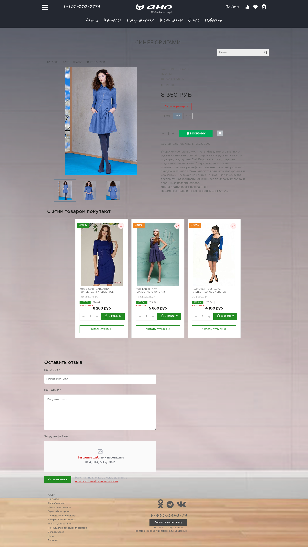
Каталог (112, 20)
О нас (193, 20)
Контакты (171, 20)
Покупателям (140, 20)
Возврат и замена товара (61, 520)
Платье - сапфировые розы (97, 292)
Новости (213, 20)
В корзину (195, 133)
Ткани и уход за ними (60, 524)
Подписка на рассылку (168, 522)
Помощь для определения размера (67, 528)
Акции (92, 20)
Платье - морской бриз (150, 292)
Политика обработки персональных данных (160, 531)
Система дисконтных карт (62, 516)
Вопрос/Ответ (56, 532)
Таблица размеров (176, 106)
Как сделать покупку (59, 507)
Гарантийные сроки (59, 511)
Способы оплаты (57, 503)
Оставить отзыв (58, 480)
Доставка (53, 540)
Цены (51, 536)
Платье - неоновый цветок (209, 292)
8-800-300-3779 (81, 6)
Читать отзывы (102, 329)
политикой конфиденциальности (96, 481)
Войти (232, 7)
